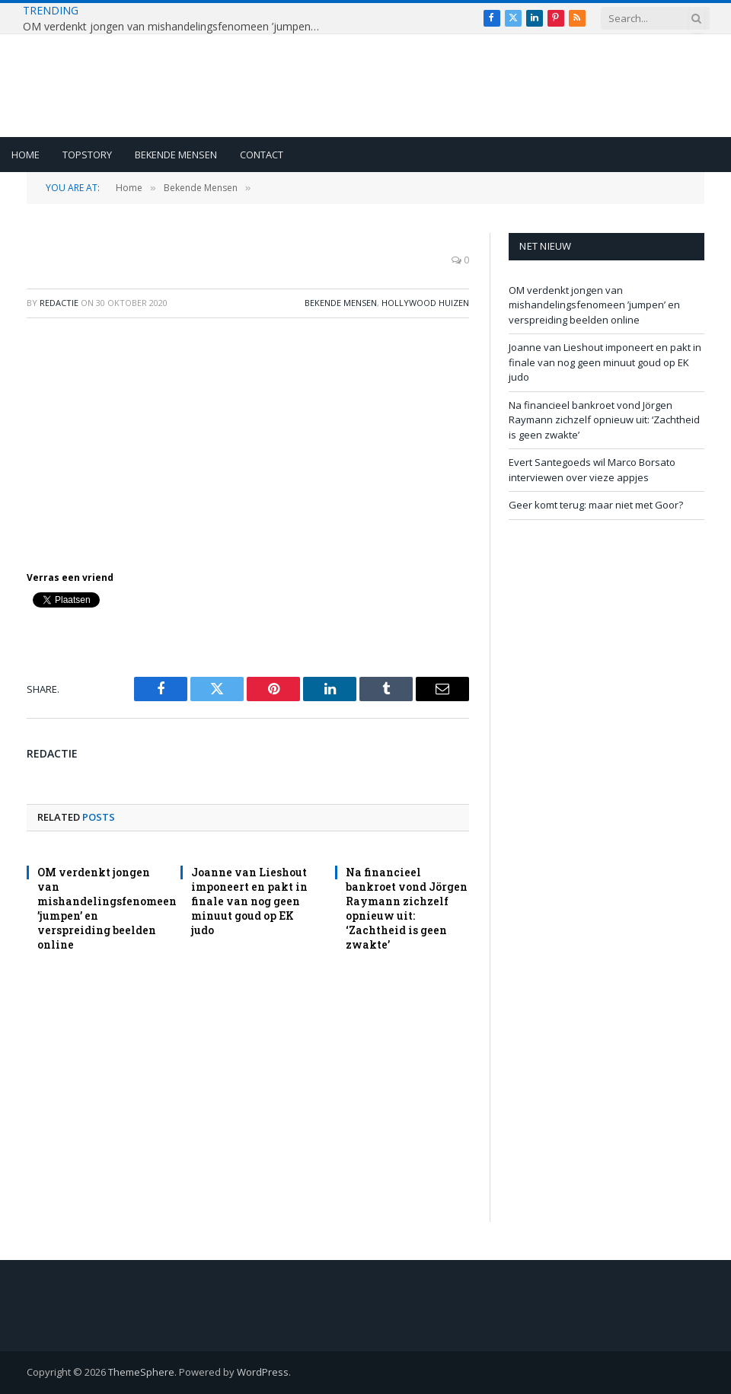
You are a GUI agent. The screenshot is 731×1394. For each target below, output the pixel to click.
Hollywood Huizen (425, 302)
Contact (261, 154)
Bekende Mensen (176, 154)
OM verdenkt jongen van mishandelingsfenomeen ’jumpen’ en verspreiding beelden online (175, 26)
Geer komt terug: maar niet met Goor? (596, 505)
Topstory (87, 154)
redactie (59, 302)
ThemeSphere (141, 1372)
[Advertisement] (248, 440)
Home (25, 154)
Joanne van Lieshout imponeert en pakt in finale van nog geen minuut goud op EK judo (249, 901)
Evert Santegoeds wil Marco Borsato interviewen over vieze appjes (592, 469)
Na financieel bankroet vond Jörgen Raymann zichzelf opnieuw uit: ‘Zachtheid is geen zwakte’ (407, 908)
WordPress (263, 1372)
